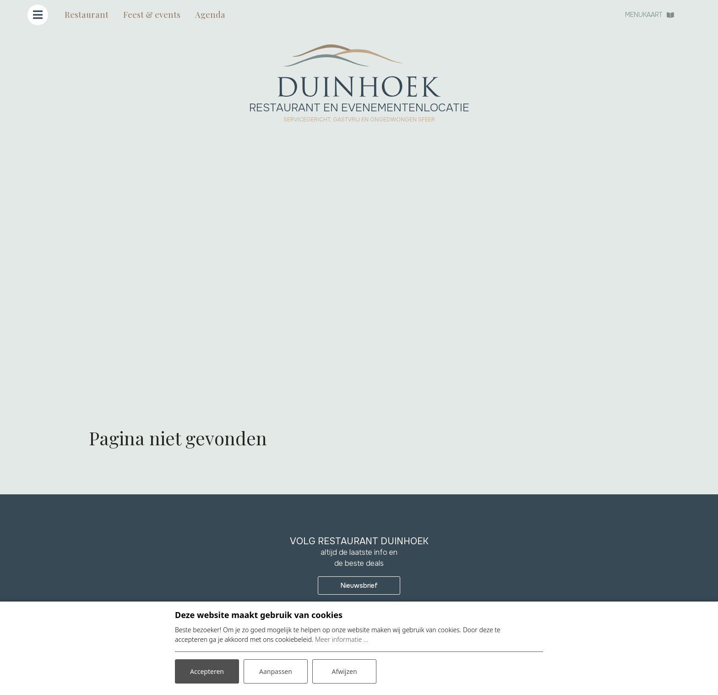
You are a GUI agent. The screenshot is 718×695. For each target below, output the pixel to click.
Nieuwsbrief (359, 585)
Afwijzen (344, 671)
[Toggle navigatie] (37, 15)
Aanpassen (275, 671)
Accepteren (207, 671)
